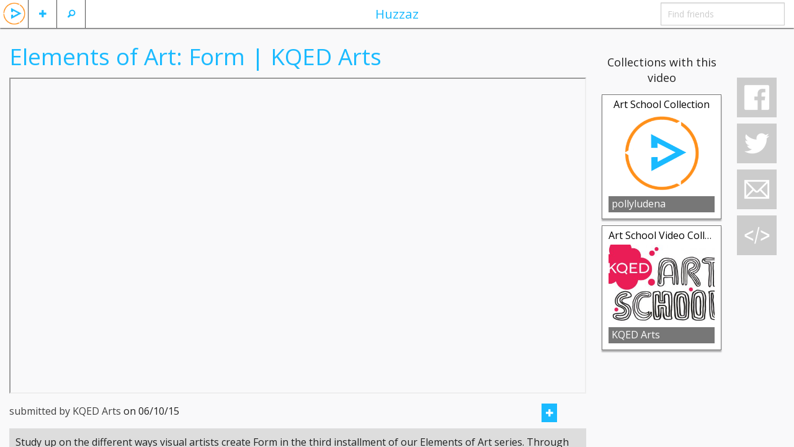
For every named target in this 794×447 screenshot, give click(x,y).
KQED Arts (636, 334)
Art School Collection (661, 104)
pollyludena (639, 203)
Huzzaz (397, 13)
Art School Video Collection (671, 235)
